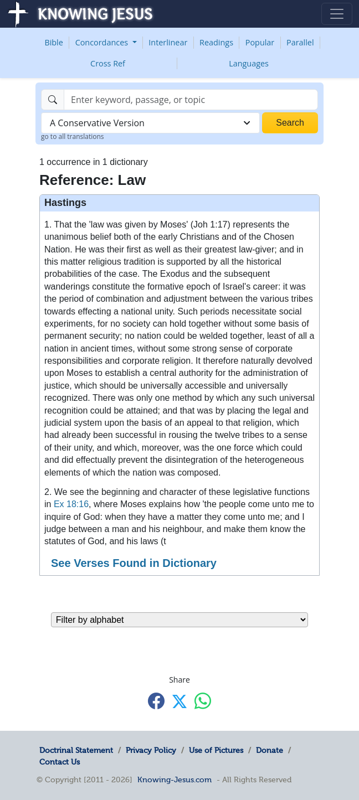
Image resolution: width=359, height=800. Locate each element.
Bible (53, 42)
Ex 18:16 (71, 504)
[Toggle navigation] (336, 14)
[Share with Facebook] (156, 700)
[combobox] (150, 122)
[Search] (191, 99)
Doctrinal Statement (76, 750)
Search (290, 122)
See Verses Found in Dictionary (134, 563)
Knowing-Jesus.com (174, 779)
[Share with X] (179, 701)
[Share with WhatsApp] (202, 700)
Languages (249, 63)
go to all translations (72, 136)
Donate (269, 750)
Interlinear (167, 42)
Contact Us (59, 761)
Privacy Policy (151, 750)
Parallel (300, 42)
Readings (216, 42)
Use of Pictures (216, 750)
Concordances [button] (102, 42)
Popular (259, 42)
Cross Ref (107, 63)
